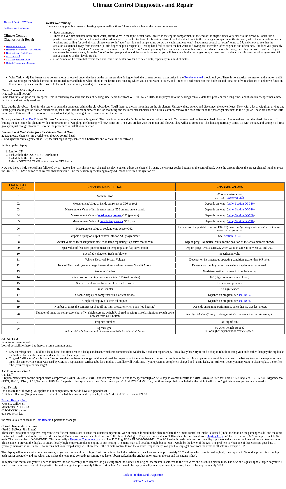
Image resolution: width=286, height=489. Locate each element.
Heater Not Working (16, 46)
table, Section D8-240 (241, 215)
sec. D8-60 (245, 300)
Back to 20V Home (143, 481)
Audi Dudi (28, 119)
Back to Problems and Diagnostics (143, 474)
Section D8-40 (232, 236)
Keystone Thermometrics (85, 439)
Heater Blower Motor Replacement (23, 49)
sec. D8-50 (245, 294)
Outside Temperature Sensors (20, 62)
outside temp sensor (110, 215)
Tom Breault (43, 419)
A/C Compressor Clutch (18, 59)
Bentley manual (193, 77)
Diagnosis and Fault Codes (19, 53)
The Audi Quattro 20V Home (18, 22)
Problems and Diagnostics (16, 28)
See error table (235, 197)
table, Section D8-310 (241, 203)
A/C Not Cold (13, 56)
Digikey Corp (215, 436)
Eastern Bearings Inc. (14, 400)
